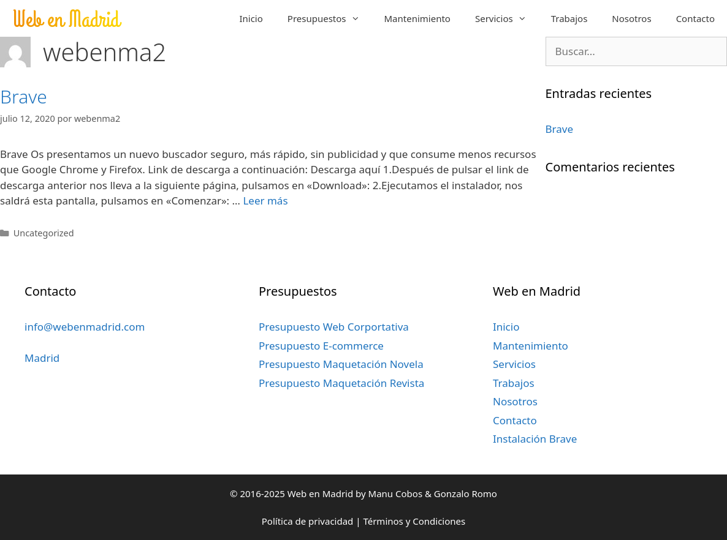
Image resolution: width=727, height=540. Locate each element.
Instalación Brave (535, 439)
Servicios (507, 18)
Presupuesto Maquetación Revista (341, 383)
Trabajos (569, 18)
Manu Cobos (395, 493)
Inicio (250, 18)
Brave (23, 96)
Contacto (695, 18)
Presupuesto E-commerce (321, 346)
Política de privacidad (308, 521)
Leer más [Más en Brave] (265, 200)
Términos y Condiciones (414, 521)
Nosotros (631, 18)
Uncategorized (43, 233)
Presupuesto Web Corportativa (334, 327)
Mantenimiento (417, 18)
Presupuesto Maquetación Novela (341, 364)
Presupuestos (329, 18)
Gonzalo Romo (465, 493)
